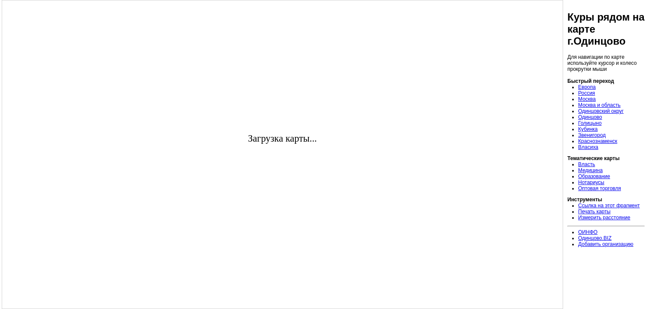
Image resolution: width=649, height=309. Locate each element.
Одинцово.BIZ (595, 238)
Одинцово (590, 117)
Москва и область (599, 105)
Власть (586, 164)
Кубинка (588, 129)
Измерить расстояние (604, 218)
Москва (587, 99)
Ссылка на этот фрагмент (609, 206)
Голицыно (590, 123)
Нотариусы (591, 182)
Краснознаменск (597, 141)
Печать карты (594, 212)
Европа (587, 87)
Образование (594, 176)
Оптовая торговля (599, 188)
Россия (586, 93)
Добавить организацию (606, 244)
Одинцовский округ (601, 111)
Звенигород (592, 135)
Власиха (588, 147)
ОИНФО (587, 232)
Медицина (590, 170)
